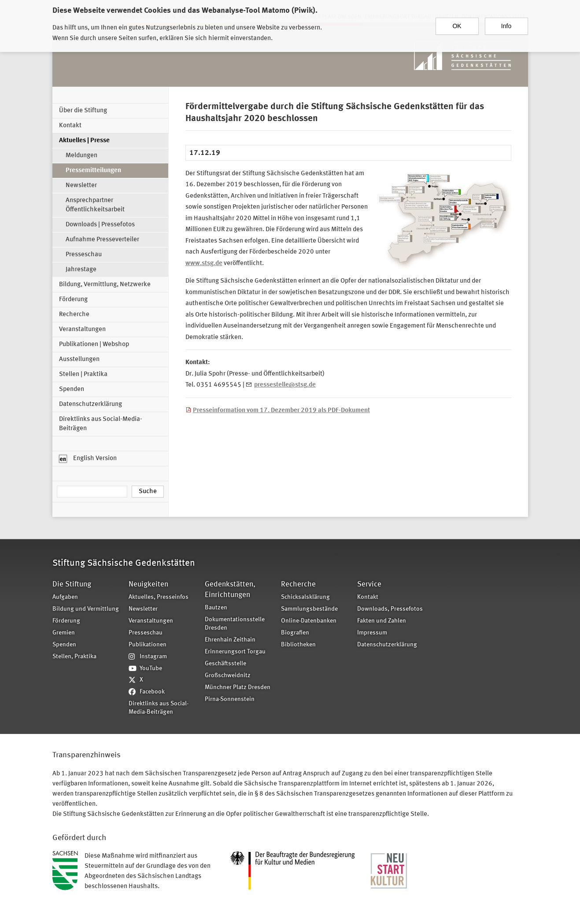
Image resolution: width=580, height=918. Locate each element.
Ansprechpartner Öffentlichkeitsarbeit (95, 205)
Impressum (372, 633)
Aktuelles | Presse (84, 140)
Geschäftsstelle (225, 664)
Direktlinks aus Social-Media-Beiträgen (100, 424)
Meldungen (81, 155)
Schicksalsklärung (305, 597)
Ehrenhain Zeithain (230, 640)
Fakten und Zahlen (381, 621)
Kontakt (70, 125)
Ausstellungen (79, 359)
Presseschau (84, 254)
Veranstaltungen (82, 329)
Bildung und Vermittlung (85, 609)
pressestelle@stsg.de (285, 385)
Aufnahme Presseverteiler (102, 239)
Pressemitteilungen (93, 170)
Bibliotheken (298, 645)
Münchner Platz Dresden (237, 687)
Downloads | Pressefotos (100, 224)
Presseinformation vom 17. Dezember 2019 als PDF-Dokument (281, 410)
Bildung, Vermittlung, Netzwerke (105, 284)
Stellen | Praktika (83, 374)
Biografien (295, 633)
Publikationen (147, 645)
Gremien (63, 633)
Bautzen (216, 608)
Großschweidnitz (228, 675)
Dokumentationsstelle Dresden (235, 624)
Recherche (74, 314)
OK (456, 25)
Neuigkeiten (148, 584)
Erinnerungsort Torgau (235, 652)
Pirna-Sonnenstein (230, 699)
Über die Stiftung (83, 110)
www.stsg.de (203, 263)
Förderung (73, 299)
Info (506, 25)
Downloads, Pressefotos (390, 609)
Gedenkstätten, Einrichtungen (230, 590)
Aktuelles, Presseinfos (158, 597)
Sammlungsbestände (309, 609)
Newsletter (81, 185)
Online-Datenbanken (308, 621)
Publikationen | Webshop (94, 344)
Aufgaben (65, 597)
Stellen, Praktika (74, 657)
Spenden (71, 389)
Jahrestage (81, 269)
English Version (88, 459)
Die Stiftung (71, 584)
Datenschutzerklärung (90, 404)
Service (369, 584)
